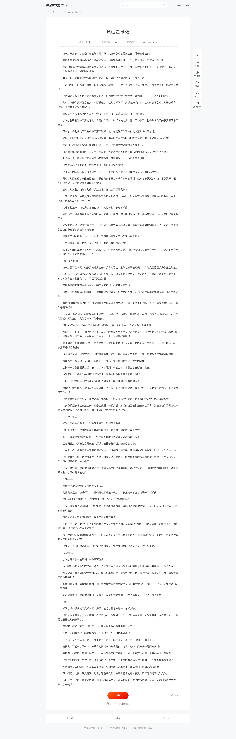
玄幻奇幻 (56, 12)
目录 (118, 718)
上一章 (69, 718)
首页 (47, 12)
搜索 (163, 5)
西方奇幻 (67, 12)
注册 (188, 5)
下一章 (166, 718)
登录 (179, 5)
